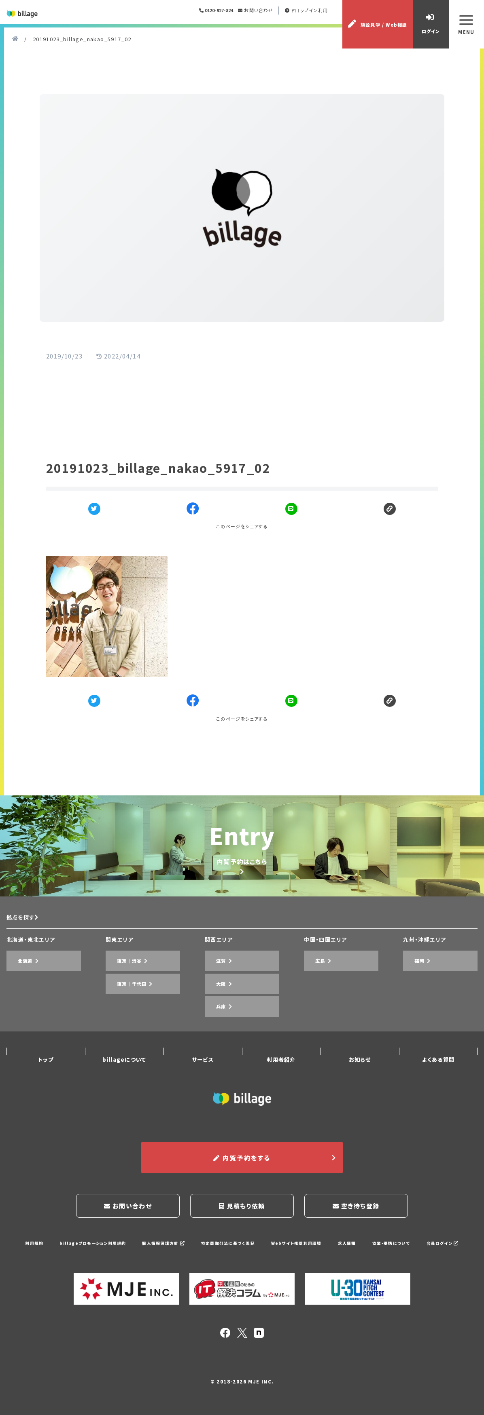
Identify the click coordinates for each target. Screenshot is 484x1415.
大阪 (214, 1027)
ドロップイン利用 (312, 22)
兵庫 (214, 1039)
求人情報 (355, 1248)
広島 (313, 1015)
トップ (45, 1078)
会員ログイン (457, 1248)
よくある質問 (438, 1078)
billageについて (124, 1078)
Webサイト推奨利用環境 (301, 1248)
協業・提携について (402, 1248)
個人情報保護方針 (157, 1248)
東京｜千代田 (126, 1027)
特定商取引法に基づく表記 (227, 1248)
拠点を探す (25, 977)
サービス (203, 1078)
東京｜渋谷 (123, 1015)
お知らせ (360, 1078)
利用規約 (19, 1248)
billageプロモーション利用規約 (81, 1248)
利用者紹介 (281, 1078)
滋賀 (214, 1015)
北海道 (18, 1015)
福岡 (412, 1015)
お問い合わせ (261, 22)
